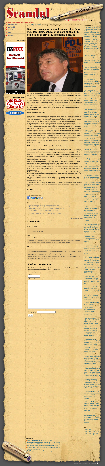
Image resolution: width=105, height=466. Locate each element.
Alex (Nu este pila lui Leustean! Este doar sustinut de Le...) (43, 445)
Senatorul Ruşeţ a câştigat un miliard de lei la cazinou (44, 210)
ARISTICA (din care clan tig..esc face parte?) (39, 440)
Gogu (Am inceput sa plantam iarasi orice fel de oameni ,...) (43, 442)
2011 (86, 431)
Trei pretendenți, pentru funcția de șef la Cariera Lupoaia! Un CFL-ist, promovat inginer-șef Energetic (91, 217)
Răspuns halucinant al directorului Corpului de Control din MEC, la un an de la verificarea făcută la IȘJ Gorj (92, 102)
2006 (90, 433)
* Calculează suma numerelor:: (36, 310)
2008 (97, 431)
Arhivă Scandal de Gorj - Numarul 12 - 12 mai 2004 (43, 212)
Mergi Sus (95, 463)
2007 (86, 433)
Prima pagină (30, 24)
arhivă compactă (89, 435)
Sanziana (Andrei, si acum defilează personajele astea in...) (43, 447)
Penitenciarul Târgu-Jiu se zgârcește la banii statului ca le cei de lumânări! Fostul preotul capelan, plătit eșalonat (92, 395)
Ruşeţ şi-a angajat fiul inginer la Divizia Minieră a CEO (44, 205)
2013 (86, 429)
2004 (97, 433)
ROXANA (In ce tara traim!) (34, 449)
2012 (90, 429)
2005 (94, 433)
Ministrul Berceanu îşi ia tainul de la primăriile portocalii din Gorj (46, 208)
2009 (94, 431)
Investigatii (38, 24)
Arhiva (10, 32)
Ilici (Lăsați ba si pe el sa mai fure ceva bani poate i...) (41, 451)
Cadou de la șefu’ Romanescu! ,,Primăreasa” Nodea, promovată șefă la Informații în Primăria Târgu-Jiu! (91, 280)
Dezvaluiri (11, 27)
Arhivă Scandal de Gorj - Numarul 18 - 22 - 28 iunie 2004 (45, 214)
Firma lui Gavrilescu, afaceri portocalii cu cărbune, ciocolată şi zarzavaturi (49, 207)
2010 (90, 431)
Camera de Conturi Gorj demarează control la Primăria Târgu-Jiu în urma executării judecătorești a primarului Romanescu (91, 198)
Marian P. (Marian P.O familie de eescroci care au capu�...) (43, 444)
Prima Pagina (12, 24)
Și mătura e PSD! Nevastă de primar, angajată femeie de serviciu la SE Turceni (91, 177)
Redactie (11, 35)
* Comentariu (31, 279)
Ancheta (10, 30)
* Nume (30, 274)
